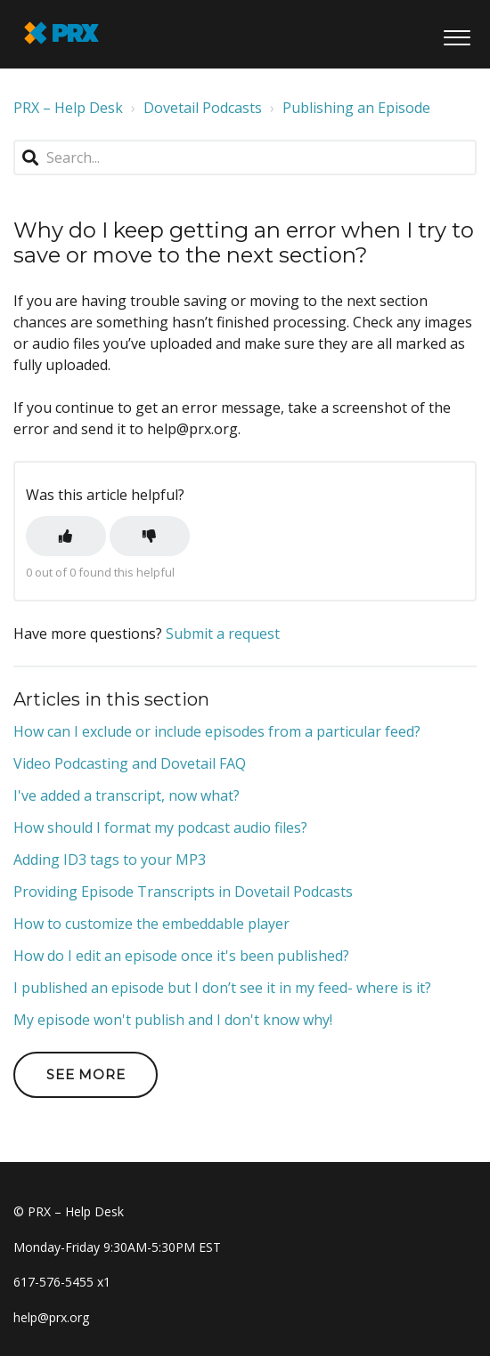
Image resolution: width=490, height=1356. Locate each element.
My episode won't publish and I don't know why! (172, 1019)
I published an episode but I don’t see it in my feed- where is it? (222, 987)
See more (85, 1074)
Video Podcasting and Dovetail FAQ (129, 763)
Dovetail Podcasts (202, 107)
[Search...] (245, 157)
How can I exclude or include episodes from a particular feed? (217, 731)
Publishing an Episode (356, 107)
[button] (457, 34)
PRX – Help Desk (68, 107)
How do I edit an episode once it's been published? (181, 955)
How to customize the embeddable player (151, 923)
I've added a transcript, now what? (126, 795)
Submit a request (223, 633)
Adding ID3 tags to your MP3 (109, 859)
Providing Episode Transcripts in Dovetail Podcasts (183, 891)
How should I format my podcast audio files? (160, 827)
